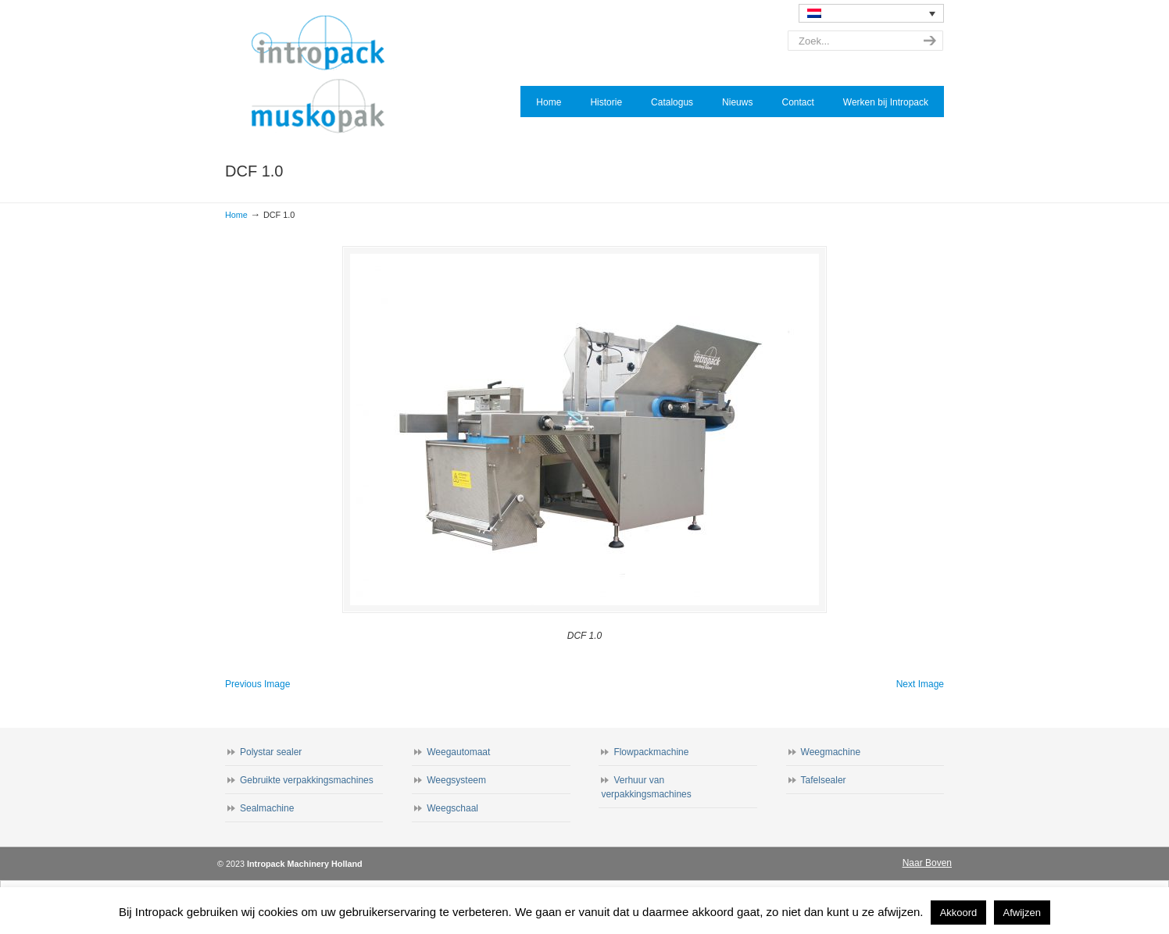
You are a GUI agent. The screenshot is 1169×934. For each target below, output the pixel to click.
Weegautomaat (458, 752)
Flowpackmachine (650, 752)
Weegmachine (831, 752)
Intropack (325, 75)
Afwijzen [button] (1022, 912)
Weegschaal (452, 808)
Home (236, 214)
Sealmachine (267, 808)
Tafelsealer (823, 780)
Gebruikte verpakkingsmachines (307, 780)
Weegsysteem (456, 780)
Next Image (920, 684)
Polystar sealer (271, 752)
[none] (871, 13)
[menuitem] (871, 13)
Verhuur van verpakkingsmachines (646, 787)
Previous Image (257, 684)
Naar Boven (927, 862)
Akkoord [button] (959, 912)
